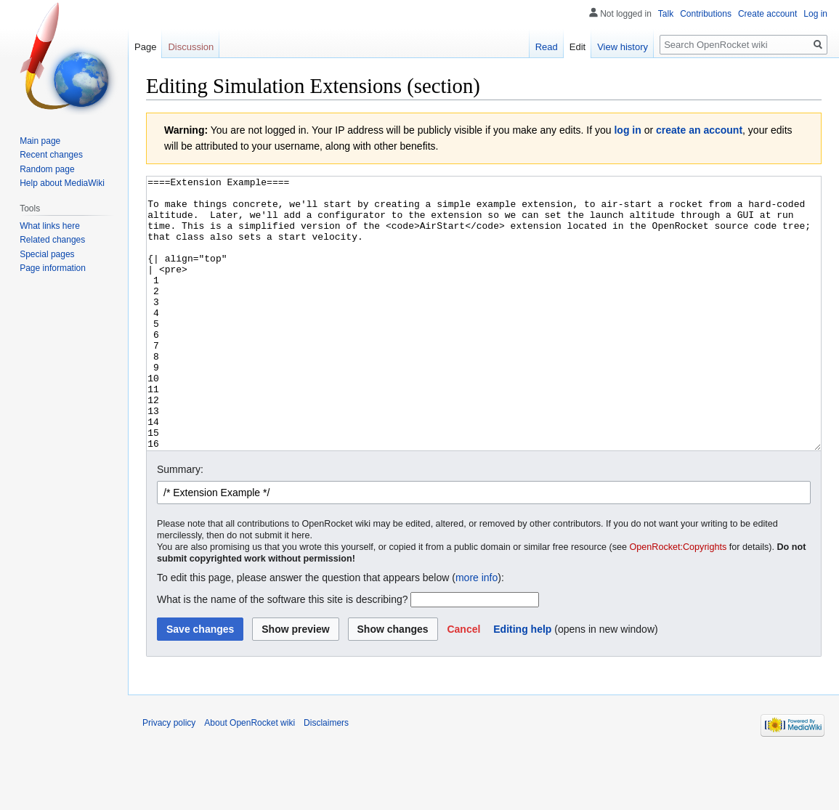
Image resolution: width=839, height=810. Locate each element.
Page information (53, 268)
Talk (665, 14)
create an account (699, 130)
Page (145, 46)
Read (546, 46)
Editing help (522, 683)
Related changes (52, 240)
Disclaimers (326, 777)
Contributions (705, 14)
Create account (767, 14)
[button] (463, 683)
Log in (815, 14)
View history (622, 46)
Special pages (47, 254)
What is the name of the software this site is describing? (282, 654)
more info (476, 632)
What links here (50, 226)
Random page (47, 169)
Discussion (191, 46)
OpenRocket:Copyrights (678, 601)
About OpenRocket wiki (249, 777)
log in (627, 130)
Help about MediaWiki (62, 183)
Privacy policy (168, 777)
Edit (577, 46)
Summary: (180, 524)
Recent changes (51, 155)
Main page (40, 141)
